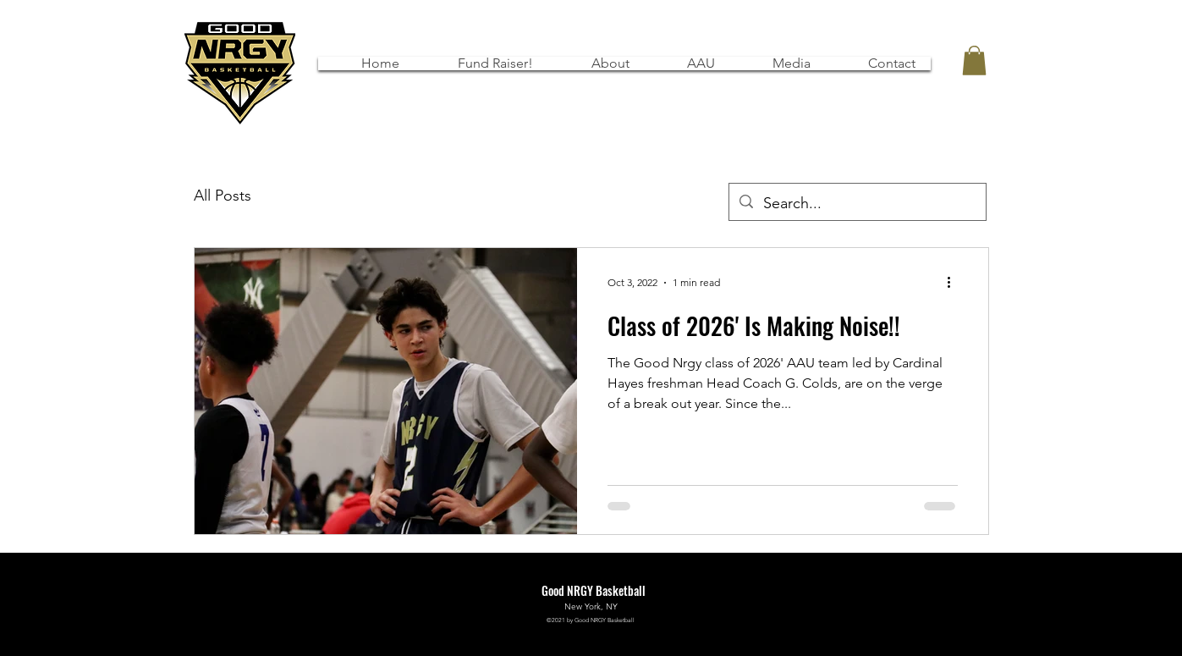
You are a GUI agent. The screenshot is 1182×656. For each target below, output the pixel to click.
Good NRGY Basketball (594, 590)
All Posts (222, 195)
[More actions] (955, 283)
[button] (689, 63)
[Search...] (856, 204)
